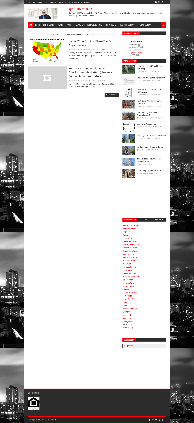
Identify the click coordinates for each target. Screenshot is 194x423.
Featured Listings (127, 24)
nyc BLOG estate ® (80, 9)
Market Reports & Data (44, 24)
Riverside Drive (128, 261)
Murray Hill (126, 315)
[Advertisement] (142, 197)
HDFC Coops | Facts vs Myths (149, 170)
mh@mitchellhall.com (137, 53)
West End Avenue (129, 257)
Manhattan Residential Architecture (151, 147)
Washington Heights (130, 225)
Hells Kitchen (127, 280)
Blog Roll (67, 2)
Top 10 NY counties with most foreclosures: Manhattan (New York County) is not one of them (90, 72)
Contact (40, 2)
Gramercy (126, 312)
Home (29, 2)
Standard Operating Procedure (81, 2)
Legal (46, 2)
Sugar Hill (126, 232)
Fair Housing (53, 2)
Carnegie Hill (127, 321)
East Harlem (127, 238)
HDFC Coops (111, 24)
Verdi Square (127, 270)
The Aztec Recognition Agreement (151, 78)
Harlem (125, 235)
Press (61, 2)
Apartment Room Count (146, 124)
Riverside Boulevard (130, 277)
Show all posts (90, 34)
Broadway (126, 264)
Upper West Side (129, 254)
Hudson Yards (128, 286)
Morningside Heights (131, 245)
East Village (127, 296)
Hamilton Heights (129, 229)
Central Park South (130, 273)
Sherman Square (129, 267)
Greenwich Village (129, 293)
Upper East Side (129, 318)
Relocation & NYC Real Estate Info (88, 24)
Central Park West (129, 251)
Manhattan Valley (129, 248)
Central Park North (130, 241)
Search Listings (145, 24)
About (34, 2)
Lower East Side (129, 299)
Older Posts (111, 95)
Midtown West (128, 283)
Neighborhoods (64, 24)
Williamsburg (127, 327)
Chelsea (125, 289)
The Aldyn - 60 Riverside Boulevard (151, 136)
